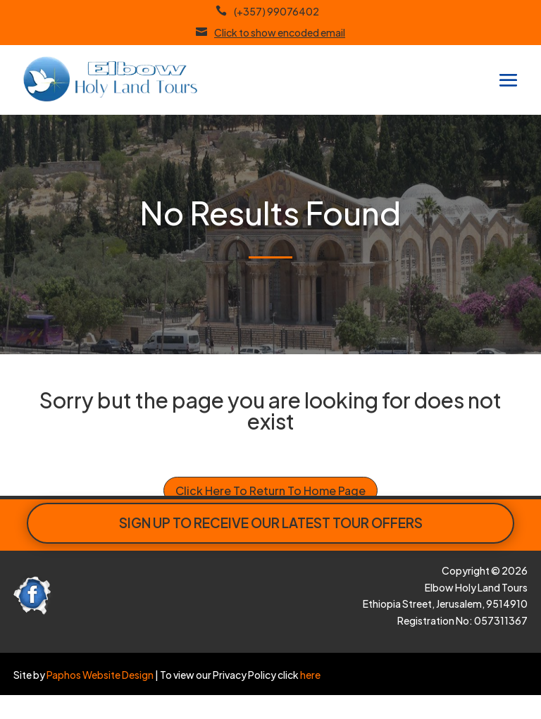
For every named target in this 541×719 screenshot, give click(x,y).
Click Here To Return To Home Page (270, 490)
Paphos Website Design (100, 674)
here (310, 674)
